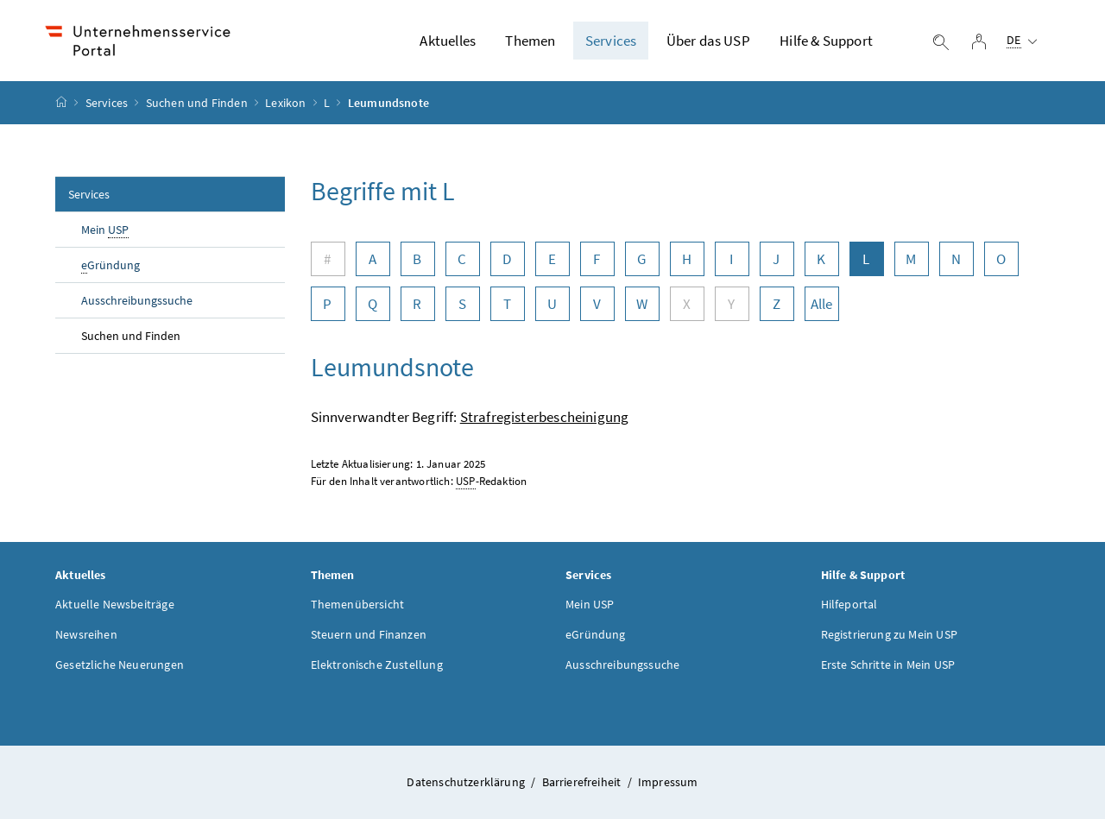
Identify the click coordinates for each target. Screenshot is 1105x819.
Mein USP (589, 604)
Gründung (110, 265)
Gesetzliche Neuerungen (119, 664)
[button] (1029, 752)
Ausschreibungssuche (137, 300)
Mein (105, 230)
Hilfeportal (849, 604)
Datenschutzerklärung (467, 782)
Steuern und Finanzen (369, 634)
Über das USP (708, 40)
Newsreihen (86, 634)
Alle (822, 303)
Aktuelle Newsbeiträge (114, 604)
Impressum (668, 782)
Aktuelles (448, 40)
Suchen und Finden (197, 102)
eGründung (595, 634)
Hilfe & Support (826, 40)
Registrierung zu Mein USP (889, 634)
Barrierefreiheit (583, 782)
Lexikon (285, 102)
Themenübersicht (358, 604)
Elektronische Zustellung (377, 664)
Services (610, 40)
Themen (530, 40)
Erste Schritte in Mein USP (888, 664)
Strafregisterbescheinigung (544, 416)
